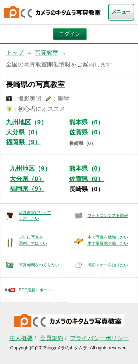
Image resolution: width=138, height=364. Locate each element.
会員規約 (51, 338)
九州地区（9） (26, 122)
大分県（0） (23, 132)
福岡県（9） (23, 142)
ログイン (70, 34)
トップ (15, 53)
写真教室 (46, 53)
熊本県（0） (86, 122)
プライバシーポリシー (99, 338)
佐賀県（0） (86, 132)
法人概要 (21, 338)
